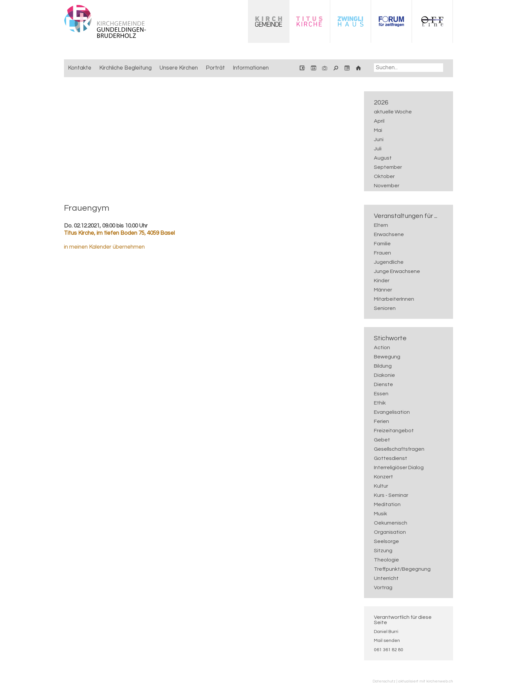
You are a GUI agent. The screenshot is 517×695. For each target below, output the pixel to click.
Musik (380, 513)
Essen (381, 393)
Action (382, 347)
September (388, 167)
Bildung (383, 366)
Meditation (387, 504)
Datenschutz (384, 681)
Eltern (381, 225)
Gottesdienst (390, 458)
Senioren (385, 308)
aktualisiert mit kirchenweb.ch (425, 681)
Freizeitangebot (394, 430)
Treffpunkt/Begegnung (402, 569)
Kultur (381, 486)
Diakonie (384, 375)
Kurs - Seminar (391, 495)
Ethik (380, 403)
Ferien (381, 421)
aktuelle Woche (393, 111)
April (379, 121)
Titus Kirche (119, 233)
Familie (382, 243)
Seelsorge (386, 541)
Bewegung (387, 356)
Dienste (383, 384)
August (383, 158)
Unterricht (386, 578)
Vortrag (383, 587)
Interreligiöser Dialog (399, 467)
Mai (378, 130)
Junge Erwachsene (397, 271)
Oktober (384, 176)
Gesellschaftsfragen (399, 449)
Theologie (386, 559)
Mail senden (387, 640)
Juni (378, 139)
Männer (383, 289)
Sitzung (383, 550)
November (386, 185)
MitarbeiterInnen (394, 299)
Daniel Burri (386, 631)
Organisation (390, 532)
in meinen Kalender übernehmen (104, 247)
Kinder (381, 280)
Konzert (383, 476)
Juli (377, 148)
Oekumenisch (390, 523)
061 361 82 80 (388, 650)
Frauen (382, 253)
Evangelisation (392, 412)
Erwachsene (389, 234)
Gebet (382, 439)
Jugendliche (389, 262)
